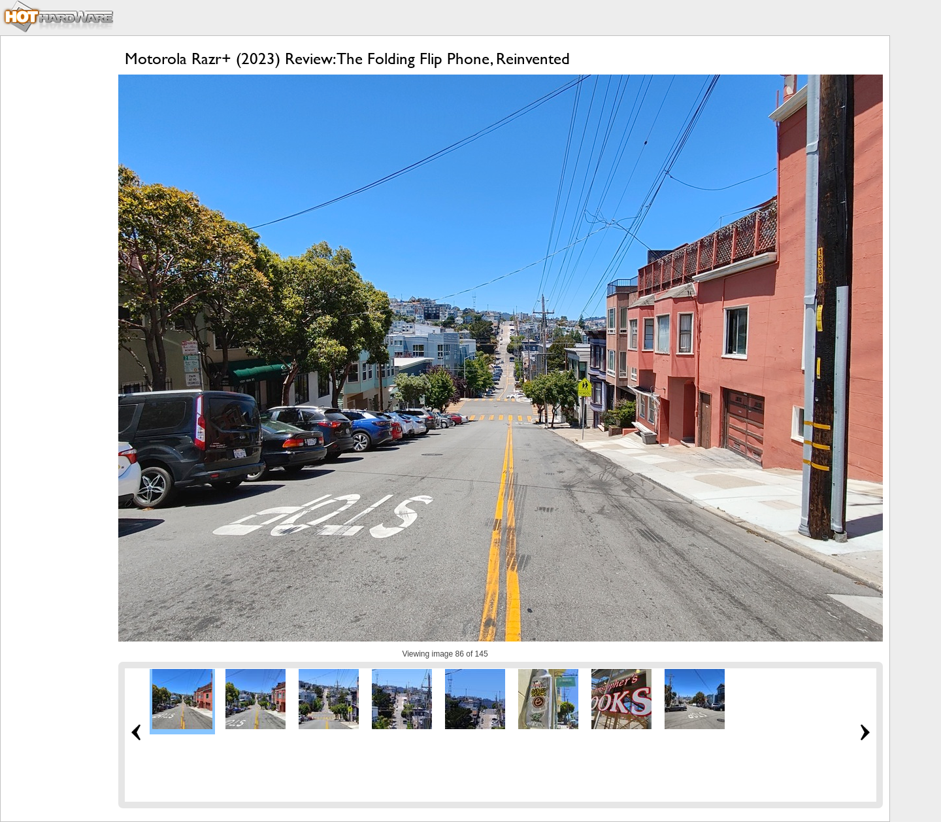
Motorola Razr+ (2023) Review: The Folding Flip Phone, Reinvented (347, 58)
